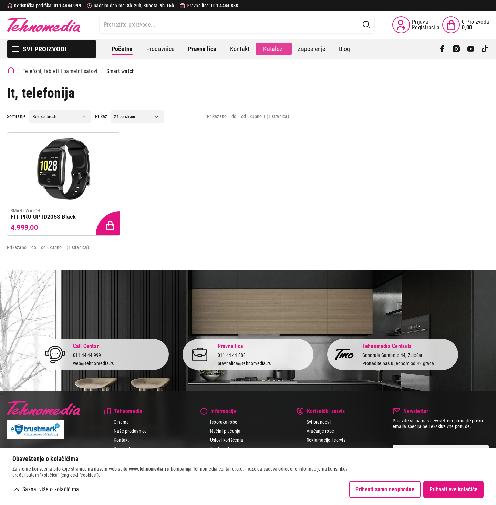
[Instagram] (456, 49)
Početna (122, 48)
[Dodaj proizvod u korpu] (108, 224)
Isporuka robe (223, 422)
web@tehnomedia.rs (93, 363)
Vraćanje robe (320, 431)
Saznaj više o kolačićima (50, 489)
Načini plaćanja (225, 431)
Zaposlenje (311, 48)
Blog (344, 48)
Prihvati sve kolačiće (453, 489)
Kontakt (240, 48)
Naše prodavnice (130, 431)
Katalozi (273, 48)
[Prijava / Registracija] (416, 24)
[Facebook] (442, 49)
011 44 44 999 (87, 355)
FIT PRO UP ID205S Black (43, 217)
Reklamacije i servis (326, 440)
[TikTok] (484, 49)
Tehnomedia (44, 24)
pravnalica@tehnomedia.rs (244, 363)
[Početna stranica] (11, 70)
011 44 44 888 (232, 355)
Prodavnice (160, 48)
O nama (121, 422)
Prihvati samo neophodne (384, 489)
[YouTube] (470, 49)
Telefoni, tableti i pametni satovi (60, 71)
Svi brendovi (319, 422)
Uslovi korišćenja (226, 440)
